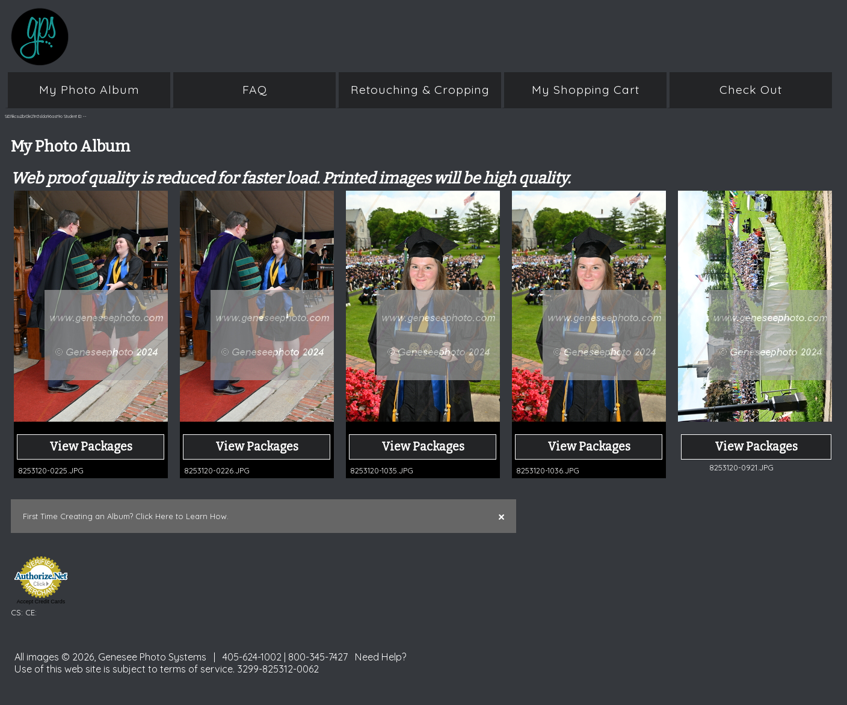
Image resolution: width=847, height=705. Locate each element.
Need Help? (381, 657)
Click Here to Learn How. (182, 516)
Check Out (750, 89)
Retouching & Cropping (420, 89)
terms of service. (197, 669)
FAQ (254, 89)
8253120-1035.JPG (381, 470)
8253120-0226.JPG (217, 470)
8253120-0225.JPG (51, 470)
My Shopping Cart (585, 89)
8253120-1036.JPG (547, 470)
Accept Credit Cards (41, 602)
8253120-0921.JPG (741, 467)
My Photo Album (89, 89)
